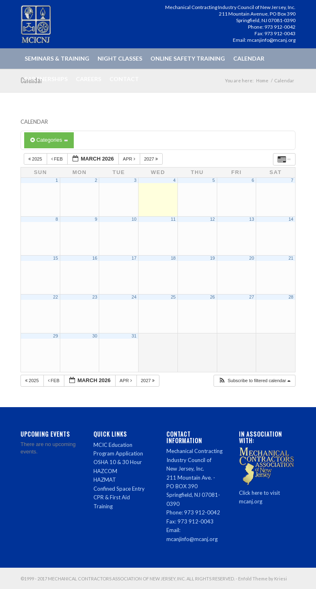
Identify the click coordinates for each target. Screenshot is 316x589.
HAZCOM (105, 471)
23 (94, 296)
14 (291, 219)
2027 (151, 158)
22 (55, 296)
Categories (49, 140)
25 (173, 296)
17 (134, 258)
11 (173, 219)
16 (94, 258)
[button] (254, 380)
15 (55, 258)
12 (212, 219)
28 (291, 296)
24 (134, 296)
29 (55, 335)
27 (251, 296)
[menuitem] (56, 58)
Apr (129, 158)
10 (134, 219)
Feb (57, 158)
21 (291, 258)
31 (134, 335)
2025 (35, 158)
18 (173, 258)
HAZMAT (104, 479)
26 (212, 296)
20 (251, 258)
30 (94, 335)
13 (251, 219)
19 (212, 258)
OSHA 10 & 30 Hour (117, 462)
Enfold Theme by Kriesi (262, 578)
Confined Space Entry (119, 488)
